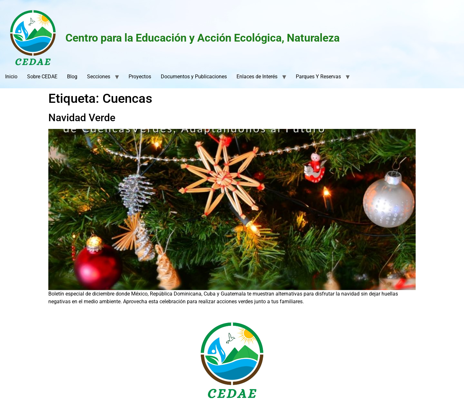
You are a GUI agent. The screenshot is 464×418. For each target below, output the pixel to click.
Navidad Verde (81, 118)
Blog (72, 76)
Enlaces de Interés (257, 76)
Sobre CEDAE (42, 76)
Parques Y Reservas (318, 76)
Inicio (11, 76)
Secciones (98, 76)
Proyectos (140, 76)
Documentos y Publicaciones (194, 76)
